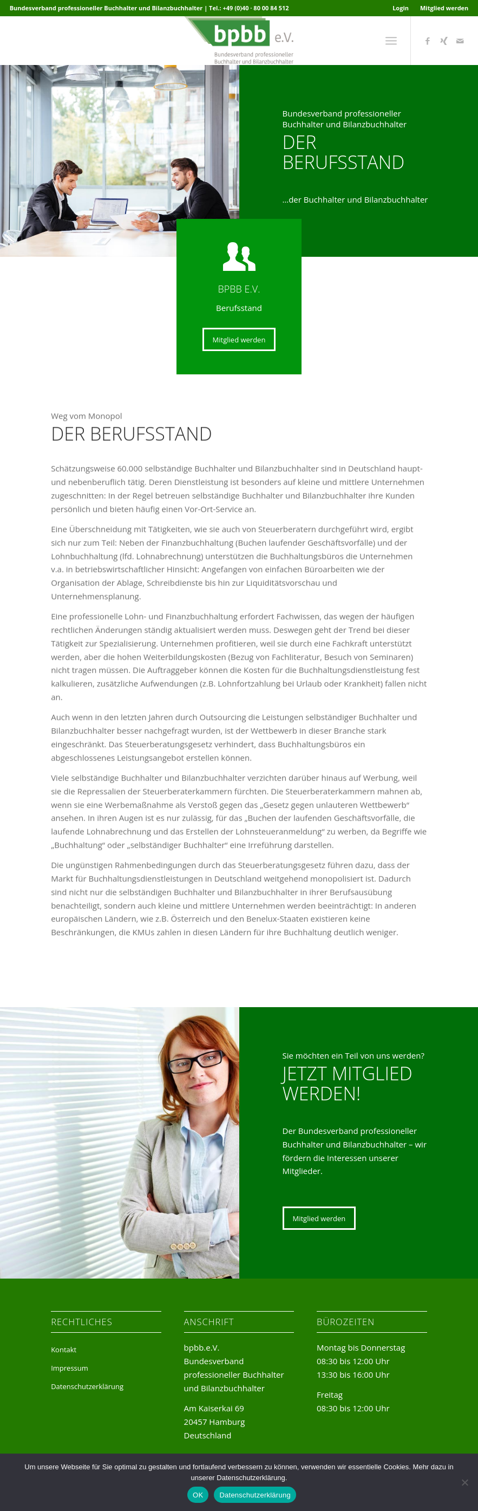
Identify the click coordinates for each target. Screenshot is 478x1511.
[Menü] (391, 40)
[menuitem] (401, 8)
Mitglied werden (444, 8)
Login (400, 8)
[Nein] (464, 1482)
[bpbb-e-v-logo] (239, 40)
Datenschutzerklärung (87, 1386)
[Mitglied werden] (239, 340)
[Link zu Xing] (444, 41)
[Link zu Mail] (460, 41)
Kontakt (63, 1349)
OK (198, 1495)
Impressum (69, 1368)
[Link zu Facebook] (428, 41)
